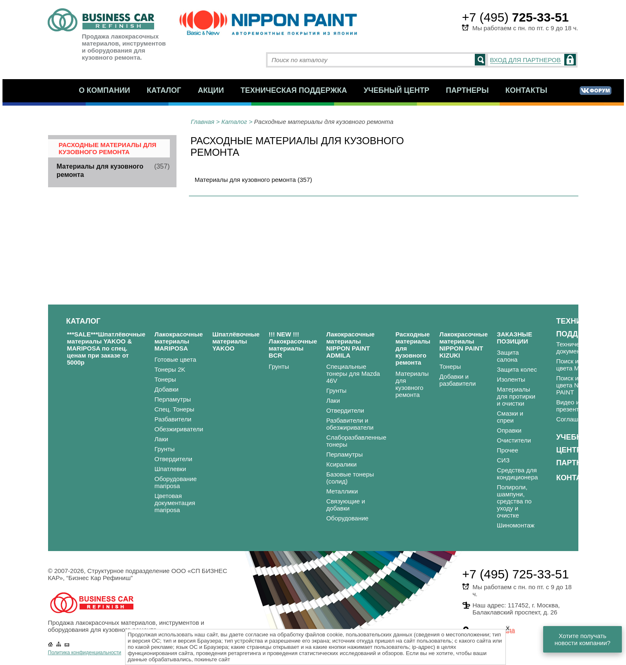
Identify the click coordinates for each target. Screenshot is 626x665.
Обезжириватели (179, 429)
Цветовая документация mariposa (175, 502)
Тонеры (165, 379)
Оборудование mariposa (176, 482)
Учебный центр (397, 90)
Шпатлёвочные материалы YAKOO (235, 341)
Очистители (514, 440)
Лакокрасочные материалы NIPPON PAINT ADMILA (350, 345)
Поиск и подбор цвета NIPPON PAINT (578, 385)
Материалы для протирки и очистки (516, 396)
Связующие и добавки (345, 505)
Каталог (164, 90)
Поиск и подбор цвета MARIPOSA (581, 365)
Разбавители (173, 419)
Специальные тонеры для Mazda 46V (353, 373)
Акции (211, 90)
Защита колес (517, 369)
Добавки (167, 389)
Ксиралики (341, 464)
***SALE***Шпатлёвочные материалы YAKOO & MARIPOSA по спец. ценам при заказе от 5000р (106, 348)
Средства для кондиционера (517, 474)
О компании (104, 90)
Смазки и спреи (510, 417)
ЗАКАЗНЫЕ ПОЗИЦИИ (514, 338)
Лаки (161, 439)
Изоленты (511, 379)
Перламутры (173, 399)
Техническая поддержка (294, 90)
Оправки (509, 430)
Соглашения (574, 419)
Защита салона (508, 356)
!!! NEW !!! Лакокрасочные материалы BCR (293, 345)
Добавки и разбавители (457, 380)
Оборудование (347, 518)
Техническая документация (576, 348)
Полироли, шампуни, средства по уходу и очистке (514, 501)
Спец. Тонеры (174, 409)
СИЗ (503, 460)
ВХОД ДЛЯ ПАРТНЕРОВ (525, 59)
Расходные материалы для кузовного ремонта (108, 148)
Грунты (165, 448)
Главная (203, 121)
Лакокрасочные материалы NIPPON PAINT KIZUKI (463, 345)
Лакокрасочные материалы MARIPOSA (179, 341)
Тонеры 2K (170, 369)
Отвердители (174, 458)
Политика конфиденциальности (84, 652)
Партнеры (467, 90)
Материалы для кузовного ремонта (411, 384)
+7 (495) (515, 17)
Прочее (507, 450)
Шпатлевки (170, 468)
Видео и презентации (574, 406)
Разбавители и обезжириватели (349, 424)
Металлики (342, 491)
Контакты (526, 90)
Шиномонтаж (515, 525)
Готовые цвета (175, 359)
